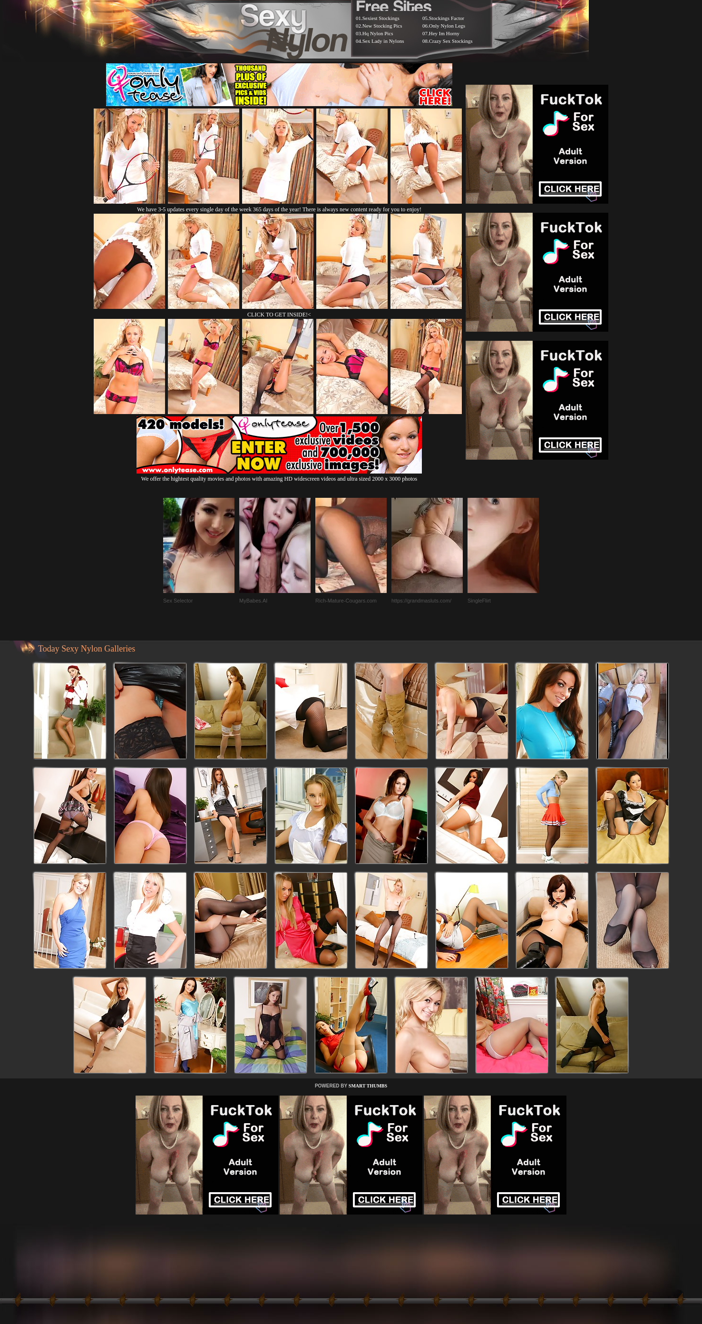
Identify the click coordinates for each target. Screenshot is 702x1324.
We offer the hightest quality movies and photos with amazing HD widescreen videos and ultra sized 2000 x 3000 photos (279, 475)
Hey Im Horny (444, 33)
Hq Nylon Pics (377, 33)
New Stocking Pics (382, 26)
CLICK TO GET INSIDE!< (279, 314)
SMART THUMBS (368, 1085)
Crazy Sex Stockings (451, 41)
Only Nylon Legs (447, 26)
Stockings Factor (446, 18)
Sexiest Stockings (381, 18)
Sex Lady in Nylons (383, 41)
